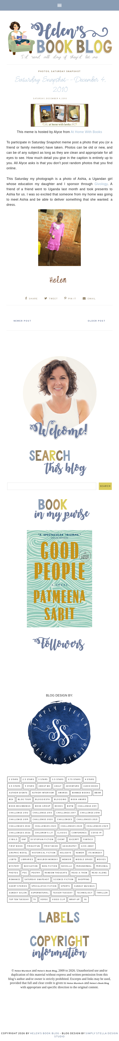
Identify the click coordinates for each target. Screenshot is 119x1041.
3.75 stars (74, 779)
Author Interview (43, 792)
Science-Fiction (63, 879)
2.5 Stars (28, 779)
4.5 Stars (15, 785)
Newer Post (24, 320)
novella (66, 865)
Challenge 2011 (87, 805)
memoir (66, 859)
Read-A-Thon (79, 872)
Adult (58, 785)
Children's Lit (44, 832)
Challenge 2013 (42, 812)
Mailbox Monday (47, 859)
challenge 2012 (18, 812)
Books (59, 805)
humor (80, 852)
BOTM (70, 805)
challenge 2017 (66, 812)
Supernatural (40, 892)
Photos (43, 71)
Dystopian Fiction (42, 839)
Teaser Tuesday (63, 892)
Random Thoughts (56, 872)
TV (34, 899)
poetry (36, 872)
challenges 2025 (97, 825)
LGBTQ (13, 859)
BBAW (98, 792)
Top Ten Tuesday (19, 899)
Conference (79, 832)
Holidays (66, 852)
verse (44, 899)
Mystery (14, 865)
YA (85, 899)
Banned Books (81, 792)
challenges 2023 (46, 825)
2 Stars (13, 779)
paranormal (84, 865)
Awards (63, 792)
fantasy (88, 839)
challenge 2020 (43, 819)
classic (62, 832)
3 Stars (43, 779)
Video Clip (58, 899)
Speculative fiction (44, 885)
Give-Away (87, 845)
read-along (99, 872)
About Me (44, 785)
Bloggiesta (42, 799)
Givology (101, 184)
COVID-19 (96, 832)
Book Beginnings (20, 805)
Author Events (18, 792)
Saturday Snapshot (66, 71)
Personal (102, 865)
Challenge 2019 (18, 819)
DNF (24, 839)
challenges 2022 (20, 825)
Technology (84, 892)
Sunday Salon (18, 892)
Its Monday (95, 852)
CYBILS (13, 839)
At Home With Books (86, 132)
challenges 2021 (87, 819)
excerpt (74, 839)
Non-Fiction (49, 865)
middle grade (84, 859)
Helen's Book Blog (44, 1032)
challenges (64, 819)
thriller (102, 892)
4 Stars (89, 779)
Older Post (95, 320)
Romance (14, 879)
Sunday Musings (84, 885)
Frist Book (51, 845)
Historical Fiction (44, 852)
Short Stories (18, 885)
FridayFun (33, 845)
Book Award (78, 799)
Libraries (27, 859)
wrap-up (74, 899)
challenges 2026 (20, 832)
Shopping (84, 879)
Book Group (42, 805)
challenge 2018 (90, 812)
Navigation (31, 865)
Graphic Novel (18, 852)
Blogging (60, 799)
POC (24, 872)
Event (61, 839)
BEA (11, 799)
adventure (72, 785)
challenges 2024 (71, 825)
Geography (69, 845)
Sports (65, 885)
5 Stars (29, 785)
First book (16, 845)
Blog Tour (24, 799)
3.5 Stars (58, 779)
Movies (101, 859)
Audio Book (90, 785)
